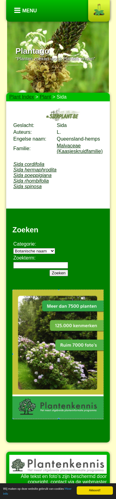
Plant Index (21, 96)
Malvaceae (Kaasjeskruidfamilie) (80, 148)
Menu (29, 10)
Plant (45, 96)
